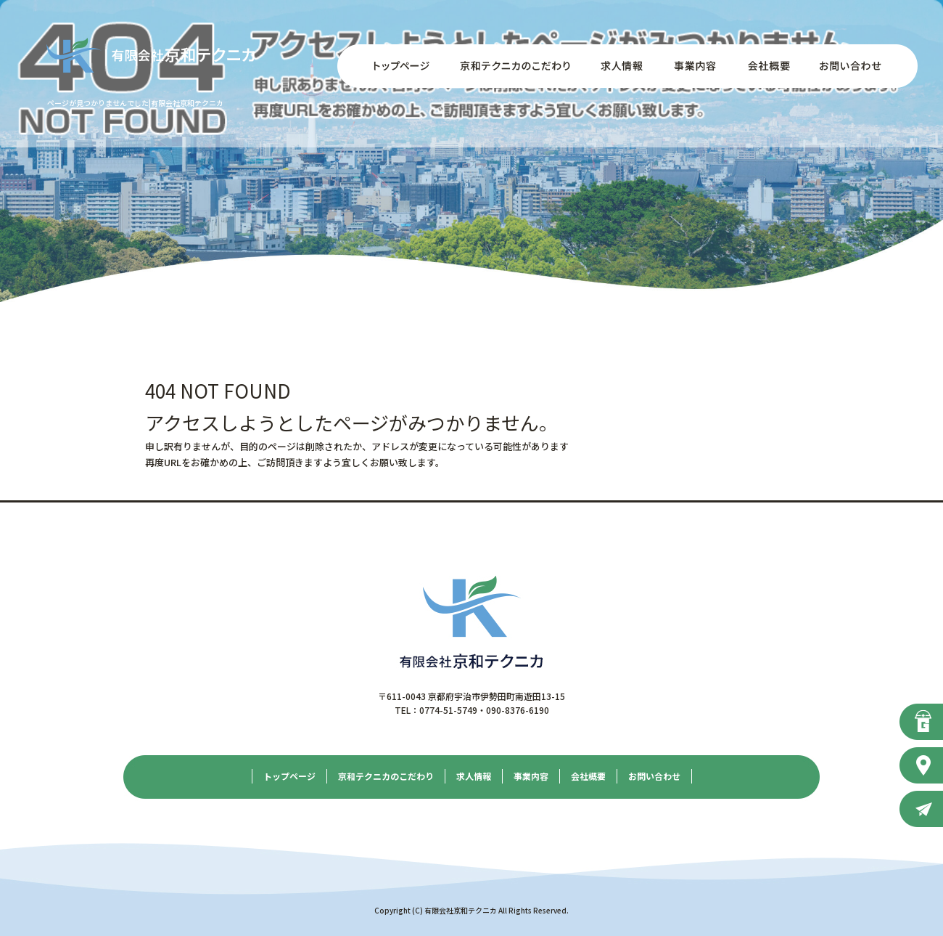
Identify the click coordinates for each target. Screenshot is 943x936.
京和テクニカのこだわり (515, 66)
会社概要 (765, 66)
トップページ (391, 66)
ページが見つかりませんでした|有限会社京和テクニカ (135, 102)
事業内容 (692, 66)
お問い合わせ (860, 66)
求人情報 (620, 66)
